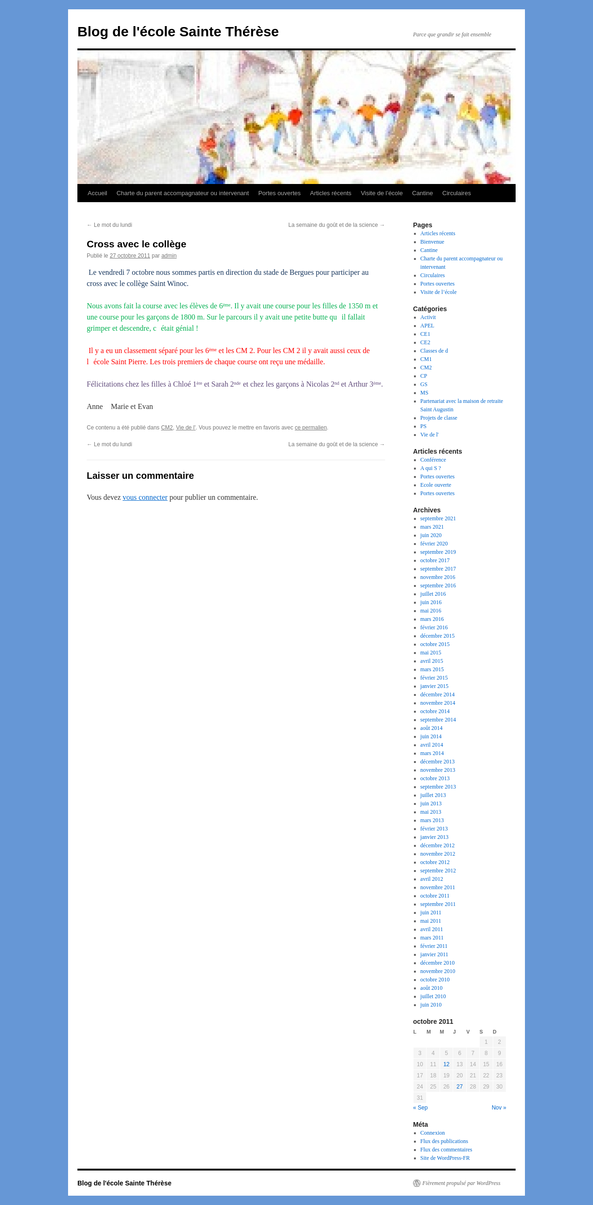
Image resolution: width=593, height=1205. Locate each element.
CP (424, 376)
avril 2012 (432, 879)
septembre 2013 (438, 786)
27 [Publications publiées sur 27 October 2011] (459, 1086)
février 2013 (434, 828)
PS (424, 426)
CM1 (426, 359)
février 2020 (434, 543)
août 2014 (432, 728)
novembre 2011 (438, 887)
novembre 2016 (438, 577)
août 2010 (432, 988)
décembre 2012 (438, 845)
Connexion (433, 1133)
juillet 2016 (433, 594)
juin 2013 (431, 803)
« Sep (420, 1107)
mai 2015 (431, 652)
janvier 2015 (434, 686)
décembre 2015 (438, 636)
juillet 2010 (433, 996)
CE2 (425, 342)
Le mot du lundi (109, 225)
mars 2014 (432, 753)
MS (424, 392)
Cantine (422, 193)
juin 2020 (431, 535)
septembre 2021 (438, 518)
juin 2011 (431, 912)
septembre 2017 (438, 568)
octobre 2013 (435, 778)
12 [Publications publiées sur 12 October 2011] (446, 1064)
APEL (427, 325)
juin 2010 (431, 1004)
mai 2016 (431, 610)
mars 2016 (432, 619)
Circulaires (456, 193)
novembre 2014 (438, 703)
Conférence (433, 459)
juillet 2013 (433, 795)
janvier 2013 (434, 837)
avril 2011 (432, 929)
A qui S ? (431, 468)
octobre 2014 (435, 711)
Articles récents (331, 193)
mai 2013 (431, 812)
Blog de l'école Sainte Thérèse (178, 31)
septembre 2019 (438, 552)
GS (424, 384)
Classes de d (434, 350)
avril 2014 (432, 745)
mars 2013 (432, 820)
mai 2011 (431, 921)
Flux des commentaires (446, 1149)
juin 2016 (431, 602)
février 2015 (434, 677)
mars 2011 (432, 937)
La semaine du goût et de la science (337, 225)
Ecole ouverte (436, 485)
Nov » (499, 1107)
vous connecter (145, 497)
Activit (428, 317)
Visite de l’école (382, 193)
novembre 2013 (438, 770)
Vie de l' (185, 427)
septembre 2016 (438, 585)
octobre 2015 (435, 644)
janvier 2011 (434, 954)
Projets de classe (439, 418)
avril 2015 (432, 661)
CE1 (425, 334)
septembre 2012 (438, 870)
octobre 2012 (435, 862)
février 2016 (434, 627)
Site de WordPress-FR (445, 1158)
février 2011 (434, 946)
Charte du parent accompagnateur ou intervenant (183, 193)
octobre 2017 (435, 560)
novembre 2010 (438, 971)
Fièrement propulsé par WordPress (461, 1183)
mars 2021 (432, 527)
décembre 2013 (438, 761)
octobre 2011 (435, 895)
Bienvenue (432, 241)
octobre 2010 (435, 979)
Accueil (97, 193)
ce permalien (311, 427)
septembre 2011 (438, 904)
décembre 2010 (438, 963)
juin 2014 (431, 736)
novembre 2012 (438, 854)
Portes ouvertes (279, 193)
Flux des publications (445, 1141)
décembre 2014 (438, 694)
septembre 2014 (438, 719)
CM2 (166, 427)
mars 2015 (432, 669)
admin (169, 255)
